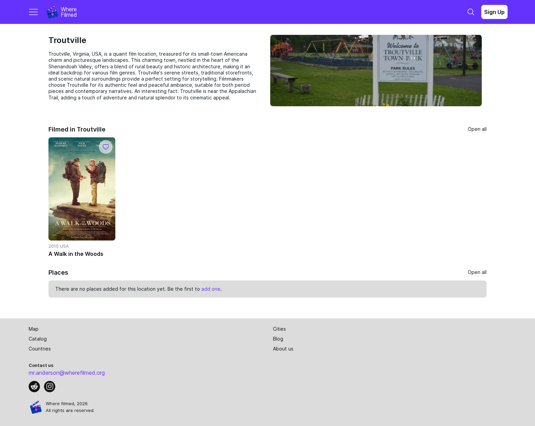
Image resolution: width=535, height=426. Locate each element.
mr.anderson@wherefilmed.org (67, 372)
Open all (477, 129)
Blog (278, 339)
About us (283, 349)
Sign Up (494, 12)
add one (210, 289)
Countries (40, 349)
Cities (279, 329)
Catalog (38, 339)
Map (34, 329)
